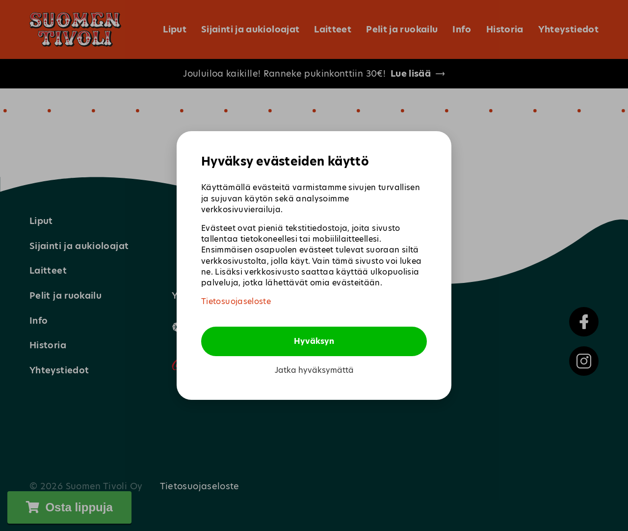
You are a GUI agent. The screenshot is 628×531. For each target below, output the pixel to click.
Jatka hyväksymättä (314, 370)
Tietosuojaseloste (236, 301)
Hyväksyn (314, 341)
